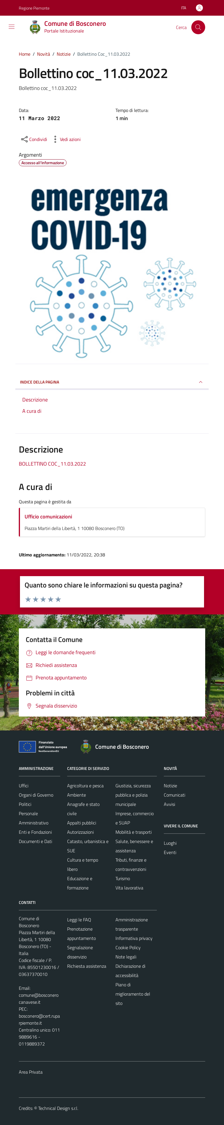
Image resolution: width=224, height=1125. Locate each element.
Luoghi (170, 843)
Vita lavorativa (129, 887)
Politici (25, 804)
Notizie (170, 785)
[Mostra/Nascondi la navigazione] (11, 26)
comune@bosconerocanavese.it (38, 998)
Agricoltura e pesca (85, 785)
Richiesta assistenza (86, 966)
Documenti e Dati (35, 841)
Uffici (23, 785)
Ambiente (76, 794)
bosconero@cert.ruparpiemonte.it (39, 1019)
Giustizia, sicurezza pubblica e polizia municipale (133, 795)
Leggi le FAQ (79, 919)
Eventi (170, 852)
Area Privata (31, 1071)
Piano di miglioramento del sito (132, 994)
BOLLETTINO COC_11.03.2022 (52, 464)
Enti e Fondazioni (35, 832)
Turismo (122, 878)
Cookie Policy (128, 947)
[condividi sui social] (33, 139)
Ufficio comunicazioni (48, 516)
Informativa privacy (134, 938)
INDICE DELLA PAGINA (112, 382)
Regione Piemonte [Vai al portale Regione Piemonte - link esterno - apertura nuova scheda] (34, 8)
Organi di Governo (36, 794)
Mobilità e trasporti (133, 832)
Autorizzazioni (80, 832)
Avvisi (169, 804)
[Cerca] (198, 27)
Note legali (125, 956)
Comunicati (174, 794)
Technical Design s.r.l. (58, 1108)
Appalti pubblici (81, 822)
